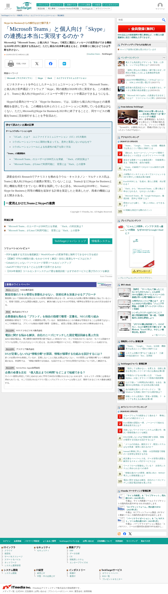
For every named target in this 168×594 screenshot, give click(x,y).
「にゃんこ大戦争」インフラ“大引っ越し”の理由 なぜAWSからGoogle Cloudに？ (144, 230)
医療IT (73, 573)
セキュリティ (43, 550)
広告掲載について (104, 541)
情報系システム (101, 241)
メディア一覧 (9, 591)
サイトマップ (131, 541)
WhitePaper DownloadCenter (104, 285)
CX (71, 556)
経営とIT (41, 573)
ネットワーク (11, 562)
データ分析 (75, 553)
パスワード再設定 (32, 541)
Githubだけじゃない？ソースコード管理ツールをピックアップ (38, 263)
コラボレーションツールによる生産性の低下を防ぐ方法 (41, 147)
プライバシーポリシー (58, 591)
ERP (71, 550)
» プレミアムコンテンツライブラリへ (135, 278)
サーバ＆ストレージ (14, 556)
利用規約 (119, 541)
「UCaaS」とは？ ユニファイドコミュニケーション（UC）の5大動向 (49, 137)
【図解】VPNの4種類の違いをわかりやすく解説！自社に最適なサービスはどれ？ (49, 258)
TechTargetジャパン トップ (70, 241)
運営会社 (78, 591)
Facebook (124, 533)
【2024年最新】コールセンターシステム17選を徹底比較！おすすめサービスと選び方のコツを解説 (57, 271)
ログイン (6, 541)
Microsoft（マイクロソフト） (20, 78)
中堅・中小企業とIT (46, 576)
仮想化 (8, 553)
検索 (163, 19)
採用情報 (88, 591)
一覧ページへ (160, 335)
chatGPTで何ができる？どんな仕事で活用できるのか (34, 267)
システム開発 (11, 573)
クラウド (9, 550)
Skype (40, 78)
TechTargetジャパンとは (69, 541)
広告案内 (29, 591)
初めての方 (145, 541)
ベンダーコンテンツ (130, 57)
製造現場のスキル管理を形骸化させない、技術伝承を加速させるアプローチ (50, 294)
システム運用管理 (13, 565)
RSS (119, 533)
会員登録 (17, 541)
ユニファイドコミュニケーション (72, 78)
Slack (49, 78)
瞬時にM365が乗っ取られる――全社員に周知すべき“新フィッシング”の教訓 (152, 114)
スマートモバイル (13, 559)
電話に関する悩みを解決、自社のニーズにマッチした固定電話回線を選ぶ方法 (52, 335)
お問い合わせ (88, 541)
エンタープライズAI (79, 562)
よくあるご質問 (49, 541)
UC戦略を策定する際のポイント (137, 210)
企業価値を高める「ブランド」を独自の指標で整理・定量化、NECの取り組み (52, 316)
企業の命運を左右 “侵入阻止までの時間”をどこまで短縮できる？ (45, 372)
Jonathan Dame (93, 54)
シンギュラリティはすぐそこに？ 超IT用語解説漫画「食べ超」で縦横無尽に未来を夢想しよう (148, 315)
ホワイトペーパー (110, 573)
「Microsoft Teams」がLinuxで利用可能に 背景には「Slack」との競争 (49, 164)
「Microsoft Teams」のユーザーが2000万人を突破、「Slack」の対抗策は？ (50, 159)
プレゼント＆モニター (112, 579)
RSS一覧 (106, 576)
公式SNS (20, 591)
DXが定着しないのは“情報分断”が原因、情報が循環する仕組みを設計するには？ (53, 353)
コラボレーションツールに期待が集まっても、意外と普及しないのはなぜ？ (52, 142)
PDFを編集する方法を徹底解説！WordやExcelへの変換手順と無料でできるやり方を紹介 (52, 254)
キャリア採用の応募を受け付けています (138, 49)
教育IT (73, 576)
